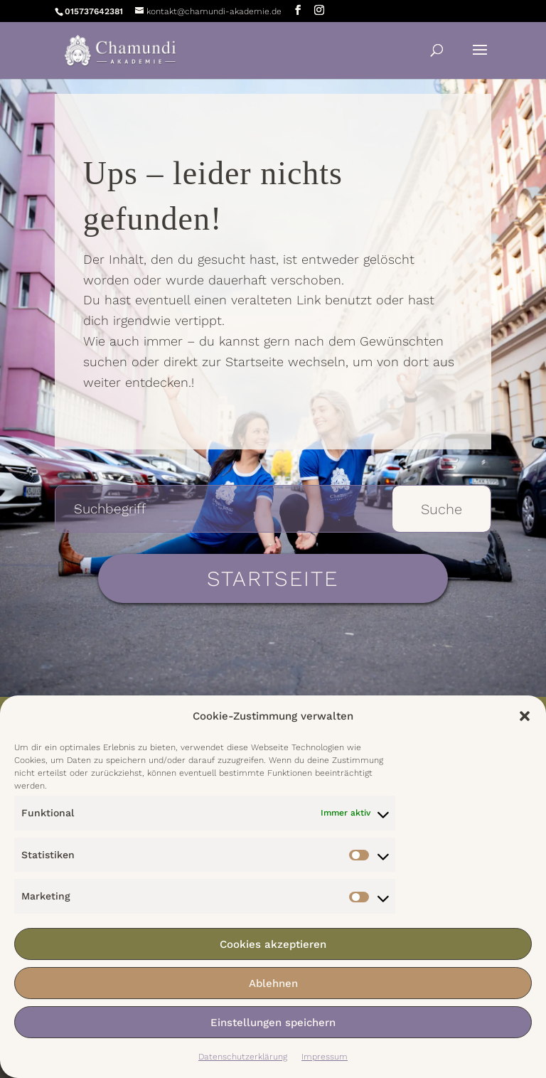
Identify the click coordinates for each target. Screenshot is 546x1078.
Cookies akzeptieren (273, 944)
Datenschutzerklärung (242, 1057)
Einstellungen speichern (273, 1022)
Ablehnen (273, 983)
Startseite (272, 578)
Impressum (324, 1057)
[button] (525, 716)
